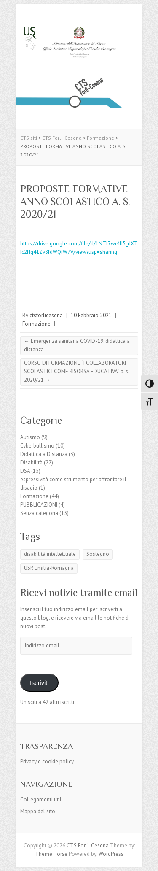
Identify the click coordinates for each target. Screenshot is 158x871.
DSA (25, 471)
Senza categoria (39, 513)
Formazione (36, 323)
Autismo (30, 437)
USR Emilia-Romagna (49, 568)
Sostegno (97, 554)
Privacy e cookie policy (47, 761)
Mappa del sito (37, 811)
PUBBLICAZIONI (38, 504)
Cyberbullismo (37, 445)
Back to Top (146, 859)
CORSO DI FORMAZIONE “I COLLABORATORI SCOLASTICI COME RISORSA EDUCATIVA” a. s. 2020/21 (76, 371)
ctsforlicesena (46, 315)
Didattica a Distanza (43, 454)
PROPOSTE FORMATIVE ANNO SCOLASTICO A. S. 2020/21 (75, 201)
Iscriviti (39, 683)
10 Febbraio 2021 (91, 315)
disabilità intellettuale (50, 554)
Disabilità (31, 462)
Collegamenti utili (41, 799)
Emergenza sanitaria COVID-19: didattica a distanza (77, 345)
